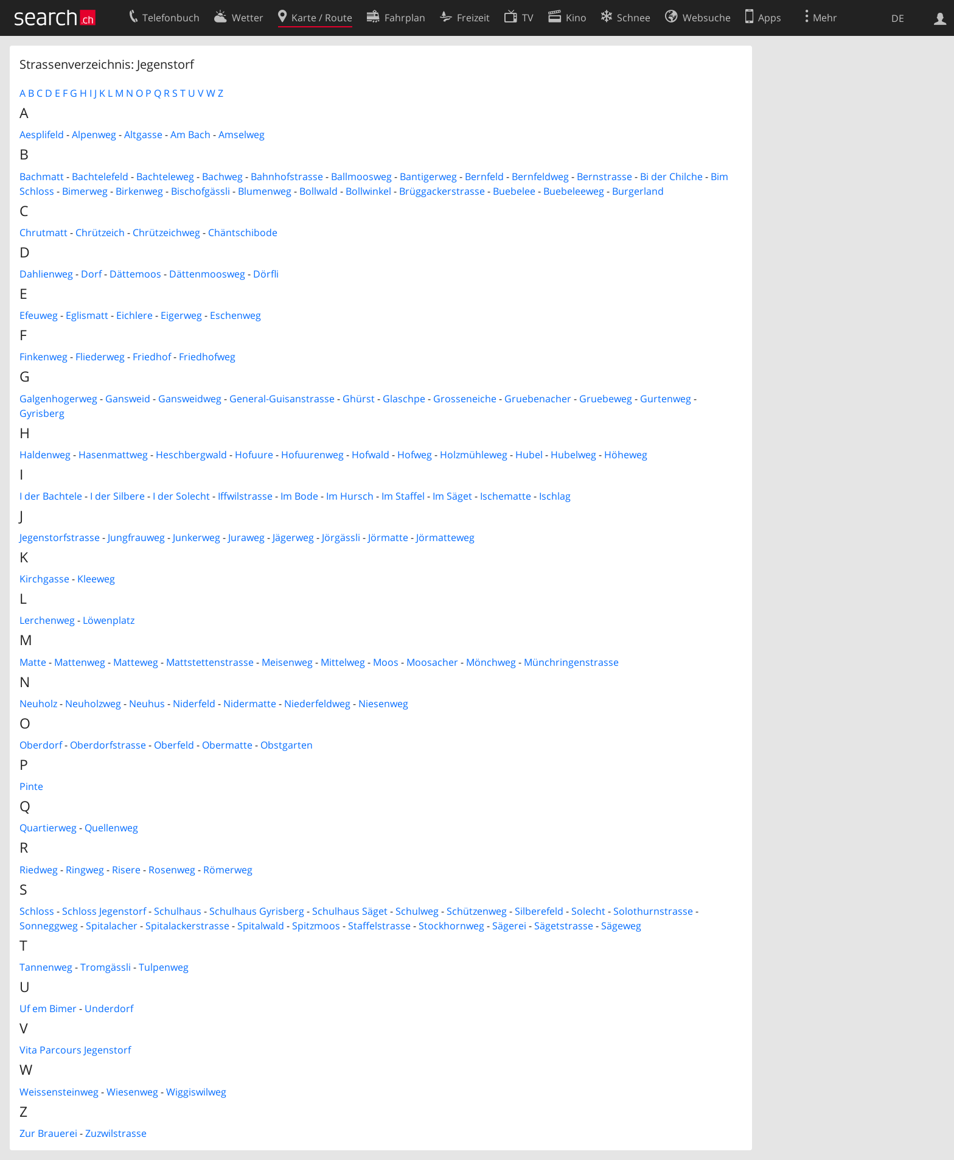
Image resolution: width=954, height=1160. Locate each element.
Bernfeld (484, 176)
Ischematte (505, 496)
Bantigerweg (428, 176)
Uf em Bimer (48, 1008)
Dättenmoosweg (207, 274)
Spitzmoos (316, 925)
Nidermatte (249, 703)
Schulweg (417, 911)
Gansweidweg (189, 398)
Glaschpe (404, 398)
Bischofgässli (200, 191)
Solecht (588, 911)
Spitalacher (112, 925)
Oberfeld (174, 745)
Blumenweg (264, 191)
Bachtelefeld (100, 176)
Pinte (31, 786)
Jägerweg (293, 537)
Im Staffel (403, 496)
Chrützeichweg (166, 232)
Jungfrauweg (136, 537)
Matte (32, 662)
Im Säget (452, 496)
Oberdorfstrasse (108, 745)
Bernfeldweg (540, 176)
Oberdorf (40, 745)
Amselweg (241, 134)
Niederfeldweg (317, 703)
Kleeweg (96, 578)
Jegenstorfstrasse (59, 537)
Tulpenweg (164, 967)
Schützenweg (477, 911)
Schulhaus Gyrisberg (256, 911)
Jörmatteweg (445, 537)
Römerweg (227, 869)
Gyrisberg (41, 413)
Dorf (91, 274)
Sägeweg (621, 925)
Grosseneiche (464, 398)
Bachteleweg (165, 176)
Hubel (529, 454)
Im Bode (299, 496)
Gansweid (127, 398)
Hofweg (414, 454)
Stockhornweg (451, 925)
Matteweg (135, 662)
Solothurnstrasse (653, 911)
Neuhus (147, 703)
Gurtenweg (665, 398)
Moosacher (432, 662)
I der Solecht (181, 496)
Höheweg (625, 454)
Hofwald (370, 454)
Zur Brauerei (48, 1133)
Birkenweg (139, 191)
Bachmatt (41, 176)
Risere (126, 869)
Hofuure (254, 454)
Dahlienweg (46, 274)
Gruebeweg (605, 398)
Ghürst (359, 398)
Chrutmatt (43, 232)
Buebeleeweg (573, 191)
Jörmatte (388, 537)
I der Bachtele (50, 496)
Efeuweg (38, 315)
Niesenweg (383, 703)
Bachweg (222, 176)
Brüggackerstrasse (442, 191)
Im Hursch (350, 496)
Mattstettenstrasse (210, 662)
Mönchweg (491, 662)
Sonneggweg (48, 925)
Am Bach (190, 134)
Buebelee (514, 191)
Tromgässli (105, 967)
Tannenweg (45, 967)
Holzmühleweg (473, 454)
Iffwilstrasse (245, 496)
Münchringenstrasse (571, 662)
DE (897, 18)
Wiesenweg (132, 1092)
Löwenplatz (108, 620)
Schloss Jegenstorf (104, 911)
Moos (386, 662)
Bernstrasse (604, 176)
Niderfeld (194, 703)
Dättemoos (135, 274)
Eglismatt (87, 315)
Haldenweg (45, 454)
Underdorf (109, 1008)
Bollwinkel (368, 191)
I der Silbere (117, 496)
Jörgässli (341, 537)
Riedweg (38, 869)
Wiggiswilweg (196, 1092)
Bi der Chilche (671, 176)
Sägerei (509, 925)
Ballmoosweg (361, 176)
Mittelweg (343, 662)
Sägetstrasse (563, 925)
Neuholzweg (93, 703)
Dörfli (266, 274)
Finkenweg (43, 356)
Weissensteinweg (59, 1092)
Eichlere (134, 315)
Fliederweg (100, 356)
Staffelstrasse (379, 925)
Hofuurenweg (312, 454)
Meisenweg (287, 662)
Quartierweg (48, 827)
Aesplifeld (41, 134)
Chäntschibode (242, 232)
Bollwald (318, 191)
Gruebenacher (537, 398)
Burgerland (638, 191)
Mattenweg (79, 662)
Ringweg (85, 869)
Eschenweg (235, 315)
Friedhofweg (207, 356)
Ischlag (555, 496)
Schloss (36, 911)
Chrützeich (100, 232)
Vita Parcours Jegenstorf (75, 1050)
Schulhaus (177, 911)
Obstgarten (286, 745)
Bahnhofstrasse (287, 176)
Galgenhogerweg (58, 398)
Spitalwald (260, 925)
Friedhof (152, 356)
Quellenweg (111, 827)
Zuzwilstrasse (116, 1133)
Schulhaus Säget (350, 911)
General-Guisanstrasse (282, 398)
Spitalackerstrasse (187, 925)
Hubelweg (573, 454)
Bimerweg (85, 191)
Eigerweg (181, 315)
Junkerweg (196, 537)
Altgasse (143, 134)
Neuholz (38, 703)
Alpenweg (94, 134)
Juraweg (246, 537)
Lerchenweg (47, 620)
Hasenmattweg (113, 454)
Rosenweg (171, 869)
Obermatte (227, 745)
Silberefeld (539, 911)
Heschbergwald (191, 454)
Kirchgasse (44, 578)
